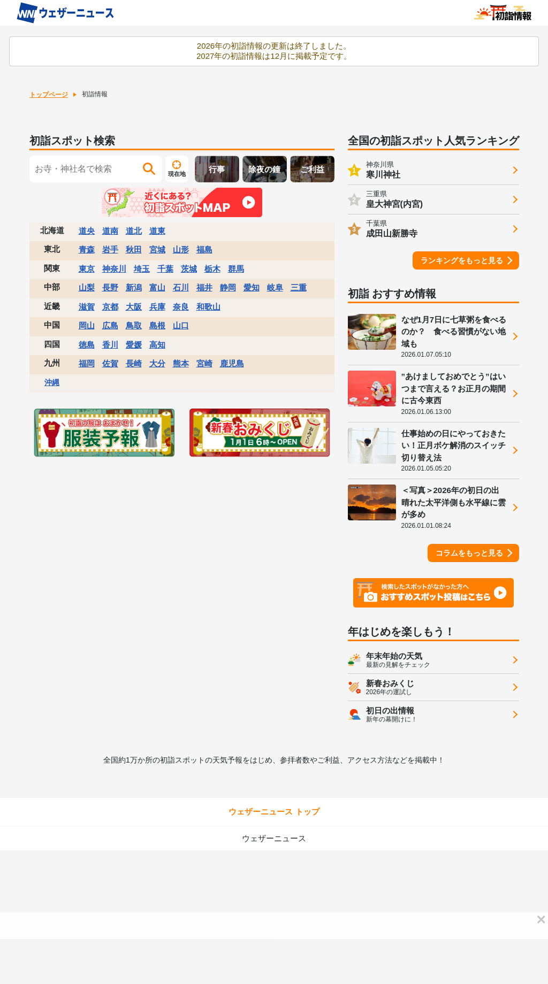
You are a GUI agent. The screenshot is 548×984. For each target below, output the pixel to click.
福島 (204, 249)
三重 (299, 287)
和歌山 (208, 306)
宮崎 (204, 363)
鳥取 (134, 325)
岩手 (110, 249)
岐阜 (275, 287)
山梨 (87, 287)
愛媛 (134, 344)
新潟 (134, 287)
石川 (181, 287)
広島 (110, 325)
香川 (110, 344)
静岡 (228, 287)
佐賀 (110, 363)
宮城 (157, 249)
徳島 (87, 344)
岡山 (87, 325)
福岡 (87, 363)
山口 (181, 325)
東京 (87, 268)
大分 (157, 363)
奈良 (181, 306)
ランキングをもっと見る (462, 260)
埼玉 (142, 268)
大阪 (134, 306)
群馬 (236, 268)
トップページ (48, 94)
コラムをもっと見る (469, 553)
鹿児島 (232, 363)
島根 (157, 325)
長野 (110, 287)
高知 (157, 344)
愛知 (251, 287)
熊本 (181, 363)
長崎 (134, 363)
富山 (157, 287)
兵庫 (157, 306)
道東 (157, 230)
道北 (134, 230)
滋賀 (87, 306)
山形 (181, 249)
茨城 (189, 268)
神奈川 (114, 268)
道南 (110, 230)
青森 (87, 249)
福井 (204, 287)
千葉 (165, 268)
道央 (87, 230)
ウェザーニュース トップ (274, 811)
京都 (110, 306)
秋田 (134, 249)
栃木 (212, 268)
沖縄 (51, 382)
